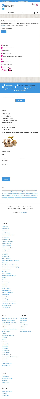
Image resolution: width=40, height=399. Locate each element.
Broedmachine (5, 394)
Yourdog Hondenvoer (7, 304)
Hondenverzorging (6, 287)
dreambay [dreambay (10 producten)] (33, 189)
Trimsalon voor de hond (7, 291)
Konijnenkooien (23, 319)
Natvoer (4, 276)
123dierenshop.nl (23, 1)
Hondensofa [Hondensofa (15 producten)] (10, 192)
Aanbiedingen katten (6, 324)
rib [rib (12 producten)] (25, 196)
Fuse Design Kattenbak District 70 (9, 317)
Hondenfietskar (5, 293)
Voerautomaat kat (6, 364)
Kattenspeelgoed (6, 351)
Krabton (4, 332)
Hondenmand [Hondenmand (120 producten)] (31, 190)
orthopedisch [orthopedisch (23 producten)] (28, 194)
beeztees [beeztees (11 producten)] (12, 189)
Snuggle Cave (5, 229)
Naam (3, 154)
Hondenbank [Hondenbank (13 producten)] (9, 190)
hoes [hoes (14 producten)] (3, 190)
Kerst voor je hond (6, 306)
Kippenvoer (4, 392)
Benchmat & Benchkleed (7, 240)
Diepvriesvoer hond (6, 244)
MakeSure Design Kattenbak (8, 319)
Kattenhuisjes (5, 345)
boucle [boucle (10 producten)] (19, 189)
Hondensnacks (5, 236)
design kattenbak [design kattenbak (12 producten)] (27, 189)
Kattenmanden (5, 343)
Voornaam (4, 157)
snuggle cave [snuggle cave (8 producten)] (8, 197)
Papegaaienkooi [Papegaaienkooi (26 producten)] (11, 196)
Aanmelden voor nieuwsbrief (10, 97)
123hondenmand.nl (6, 1)
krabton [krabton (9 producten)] (17, 194)
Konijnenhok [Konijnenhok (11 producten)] (8, 194)
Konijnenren (22, 321)
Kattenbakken (5, 347)
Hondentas (4, 278)
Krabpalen (4, 326)
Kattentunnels (5, 358)
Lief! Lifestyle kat (6, 330)
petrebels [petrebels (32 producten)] (17, 196)
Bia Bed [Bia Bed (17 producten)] (16, 189)
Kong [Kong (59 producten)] (4, 194)
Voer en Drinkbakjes (6, 353)
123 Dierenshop (24, 211)
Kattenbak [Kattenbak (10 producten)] (35, 192)
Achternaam (22, 157)
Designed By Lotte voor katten (9, 321)
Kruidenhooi (22, 328)
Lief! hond (4, 270)
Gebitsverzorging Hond (7, 246)
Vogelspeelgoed (5, 381)
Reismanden (5, 360)
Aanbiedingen (5, 225)
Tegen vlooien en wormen (8, 334)
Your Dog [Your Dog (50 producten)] (15, 197)
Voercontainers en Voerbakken (9, 274)
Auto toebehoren (6, 238)
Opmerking (4, 164)
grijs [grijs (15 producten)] (36, 189)
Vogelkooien (5, 379)
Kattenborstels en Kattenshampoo (10, 355)
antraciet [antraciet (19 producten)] (4, 189)
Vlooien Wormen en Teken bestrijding (10, 266)
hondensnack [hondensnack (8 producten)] (4, 192)
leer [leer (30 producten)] (20, 194)
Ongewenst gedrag (6, 289)
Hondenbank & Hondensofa (8, 234)
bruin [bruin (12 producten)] (22, 189)
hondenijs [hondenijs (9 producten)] (20, 190)
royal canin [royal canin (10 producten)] (31, 196)
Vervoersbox (4, 283)
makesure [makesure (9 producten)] (23, 194)
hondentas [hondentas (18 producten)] (23, 192)
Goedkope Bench (6, 249)
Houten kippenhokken (7, 390)
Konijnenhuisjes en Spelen (25, 330)
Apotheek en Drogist (6, 242)
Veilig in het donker (6, 257)
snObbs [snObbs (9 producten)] (3, 197)
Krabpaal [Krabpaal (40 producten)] (13, 194)
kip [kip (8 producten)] (2, 194)
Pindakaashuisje (5, 375)
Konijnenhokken (23, 317)
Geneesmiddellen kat (6, 362)
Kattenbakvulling (6, 349)
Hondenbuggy (5, 298)
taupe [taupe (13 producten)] (12, 197)
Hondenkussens (5, 255)
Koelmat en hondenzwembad (8, 300)
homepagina (3, 25)
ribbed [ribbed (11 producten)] (27, 196)
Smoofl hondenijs (6, 232)
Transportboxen (5, 296)
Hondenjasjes (5, 261)
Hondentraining (5, 281)
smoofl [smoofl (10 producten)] (35, 196)
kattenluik (4, 341)
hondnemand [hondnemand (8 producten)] (28, 192)
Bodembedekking (24, 324)
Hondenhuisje (5, 253)
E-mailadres (5, 160)
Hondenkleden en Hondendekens (9, 264)
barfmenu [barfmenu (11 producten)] (8, 189)
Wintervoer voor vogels (7, 377)
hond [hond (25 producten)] (5, 190)
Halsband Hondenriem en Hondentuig (10, 259)
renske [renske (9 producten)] (23, 196)
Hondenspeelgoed (6, 268)
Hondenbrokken (5, 251)
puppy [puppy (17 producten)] (20, 196)
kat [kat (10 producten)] (32, 192)
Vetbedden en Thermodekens (8, 302)
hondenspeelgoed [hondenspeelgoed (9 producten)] (17, 192)
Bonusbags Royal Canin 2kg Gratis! (10, 328)
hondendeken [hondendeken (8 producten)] (15, 190)
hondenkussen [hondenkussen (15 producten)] (25, 190)
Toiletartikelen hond (6, 272)
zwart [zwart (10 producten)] (18, 197)
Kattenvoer (4, 336)
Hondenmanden (5, 227)
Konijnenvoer (23, 326)
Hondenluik (4, 285)
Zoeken (23, 12)
